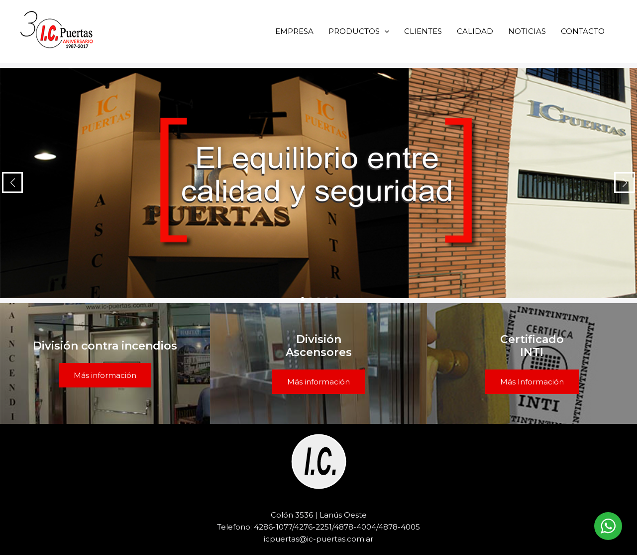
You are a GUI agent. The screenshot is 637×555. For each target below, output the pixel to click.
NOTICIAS (527, 31)
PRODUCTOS (358, 31)
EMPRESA (294, 31)
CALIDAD (475, 31)
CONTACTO (583, 31)
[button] (384, 31)
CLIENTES (423, 31)
